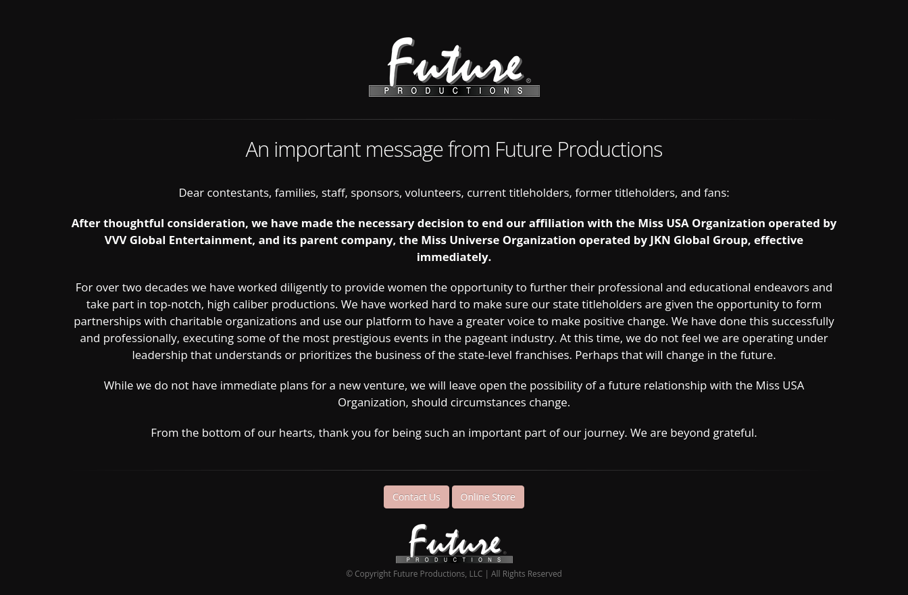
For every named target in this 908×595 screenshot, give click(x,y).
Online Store (488, 496)
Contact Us (416, 496)
